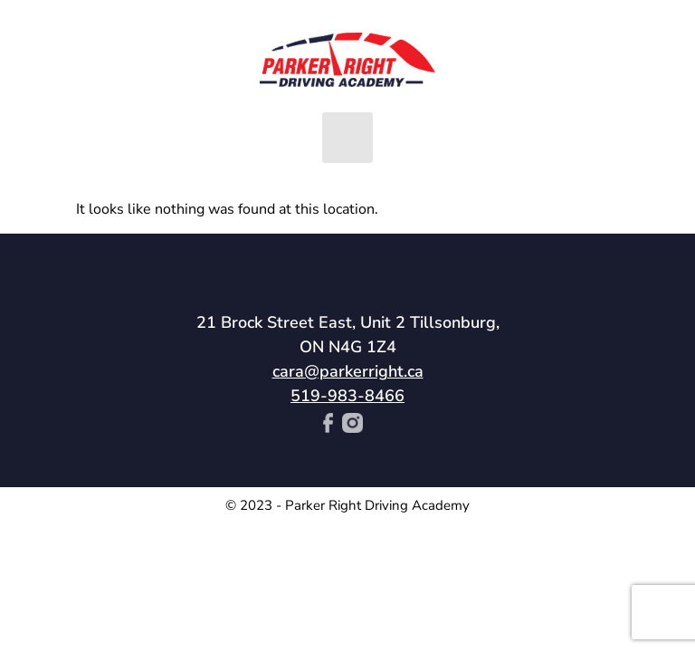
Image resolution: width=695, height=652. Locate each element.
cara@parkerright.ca (348, 371)
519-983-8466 (347, 396)
